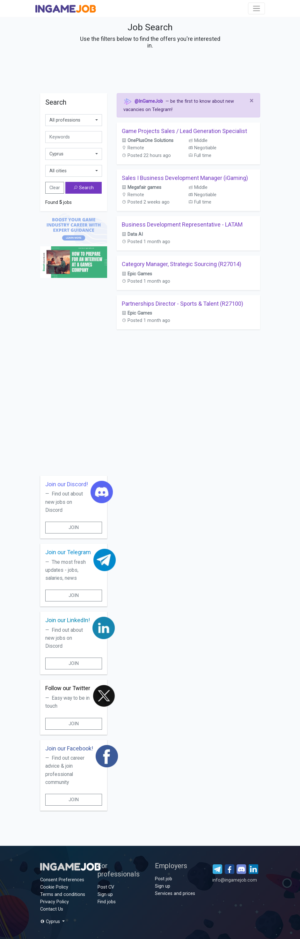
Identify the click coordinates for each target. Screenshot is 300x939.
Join (74, 527)
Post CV (106, 887)
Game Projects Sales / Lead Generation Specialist (184, 131)
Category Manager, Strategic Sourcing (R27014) (181, 264)
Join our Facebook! (69, 748)
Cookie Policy (54, 887)
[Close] (251, 100)
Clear (54, 187)
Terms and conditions (62, 894)
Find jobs (107, 902)
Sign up (105, 894)
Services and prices (175, 893)
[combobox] (73, 120)
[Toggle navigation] (256, 8)
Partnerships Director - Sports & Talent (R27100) (182, 303)
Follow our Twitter (67, 688)
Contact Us (51, 909)
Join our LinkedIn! (67, 620)
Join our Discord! (66, 484)
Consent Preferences (62, 880)
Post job (163, 879)
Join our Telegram (68, 552)
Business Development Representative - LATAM (182, 224)
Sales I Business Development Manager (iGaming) (185, 178)
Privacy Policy (54, 902)
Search (83, 187)
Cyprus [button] (50, 921)
